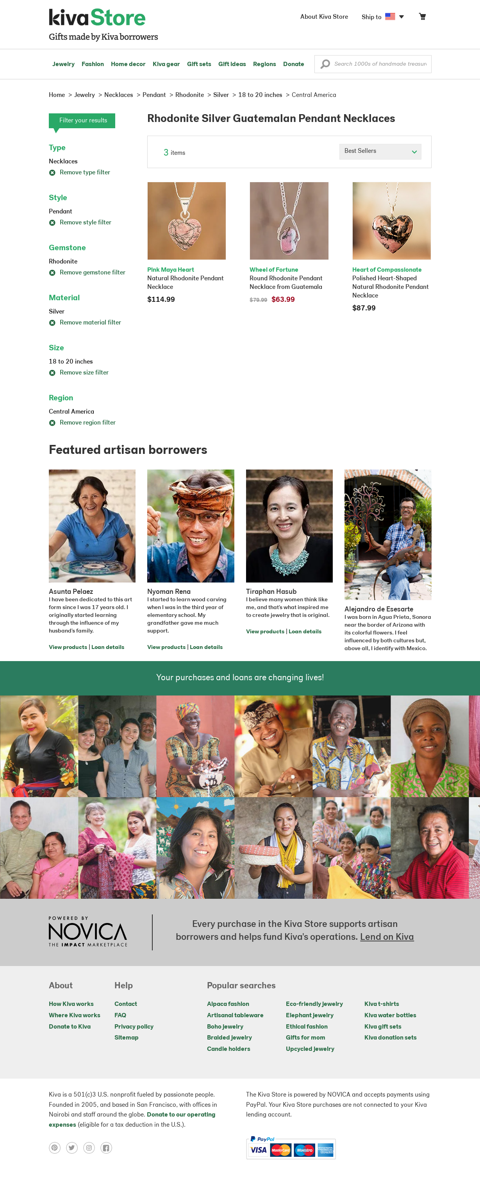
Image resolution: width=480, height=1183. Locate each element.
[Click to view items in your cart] (422, 18)
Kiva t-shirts (381, 1004)
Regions (264, 64)
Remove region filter (82, 423)
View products (68, 648)
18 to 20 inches (71, 362)
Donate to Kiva (70, 1027)
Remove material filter (85, 323)
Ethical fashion (307, 1027)
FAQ (120, 1016)
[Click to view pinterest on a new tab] (57, 1148)
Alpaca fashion (228, 1004)
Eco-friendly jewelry (314, 1004)
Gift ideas (232, 64)
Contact (125, 1004)
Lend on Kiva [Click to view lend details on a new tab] (387, 937)
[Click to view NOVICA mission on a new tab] (88, 932)
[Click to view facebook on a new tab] (108, 1148)
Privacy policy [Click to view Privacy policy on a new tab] (133, 1027)
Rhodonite (63, 262)
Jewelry (63, 64)
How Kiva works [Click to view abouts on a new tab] (71, 1004)
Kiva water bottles (390, 1016)
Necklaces (63, 162)
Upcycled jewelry (310, 1049)
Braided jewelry (229, 1038)
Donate (293, 64)
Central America (71, 412)
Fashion (93, 64)
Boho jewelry (225, 1027)
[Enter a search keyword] (373, 64)
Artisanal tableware (235, 1016)
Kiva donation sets (390, 1038)
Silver (56, 312)
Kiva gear (166, 64)
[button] (325, 66)
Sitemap (126, 1038)
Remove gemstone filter (87, 273)
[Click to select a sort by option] (380, 152)
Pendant (60, 212)
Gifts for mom (305, 1038)
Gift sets (199, 64)
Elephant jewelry (310, 1016)
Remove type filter (79, 173)
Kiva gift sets (382, 1027)
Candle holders (228, 1049)
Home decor (128, 64)
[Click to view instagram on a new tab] (91, 1148)
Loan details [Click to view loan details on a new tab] (107, 648)
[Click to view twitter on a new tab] (74, 1148)
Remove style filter (80, 223)
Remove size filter (79, 373)
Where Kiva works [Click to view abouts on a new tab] (74, 1016)
